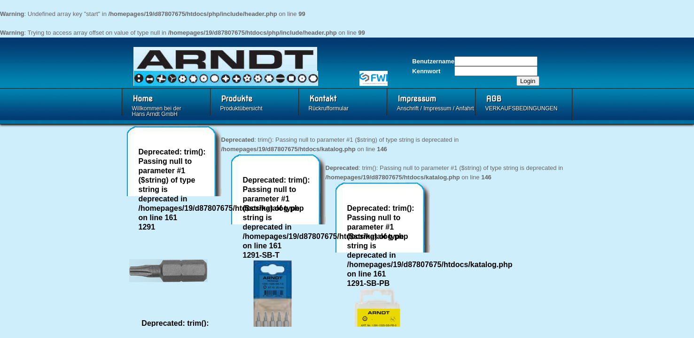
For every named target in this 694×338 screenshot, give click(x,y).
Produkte (237, 98)
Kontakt (323, 98)
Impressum (417, 98)
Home (143, 98)
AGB (494, 98)
